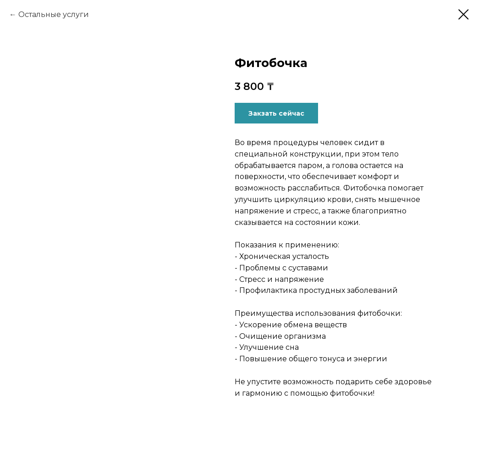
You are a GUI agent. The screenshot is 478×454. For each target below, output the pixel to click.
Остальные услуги (53, 14)
